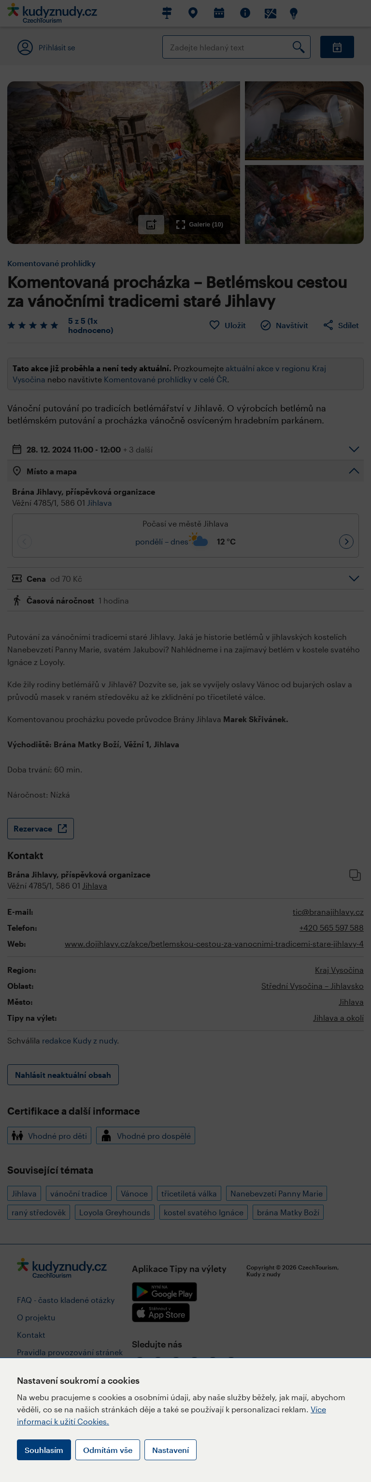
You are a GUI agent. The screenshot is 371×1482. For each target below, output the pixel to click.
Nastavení (170, 1449)
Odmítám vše (107, 1449)
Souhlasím (44, 1449)
